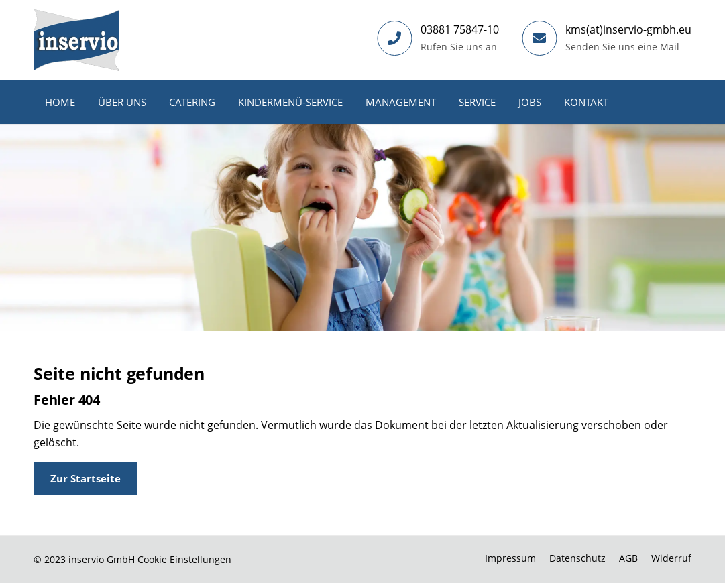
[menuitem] (60, 102)
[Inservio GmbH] (76, 40)
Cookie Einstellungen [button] (184, 559)
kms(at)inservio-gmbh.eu (628, 29)
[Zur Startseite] (85, 478)
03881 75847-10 (460, 29)
